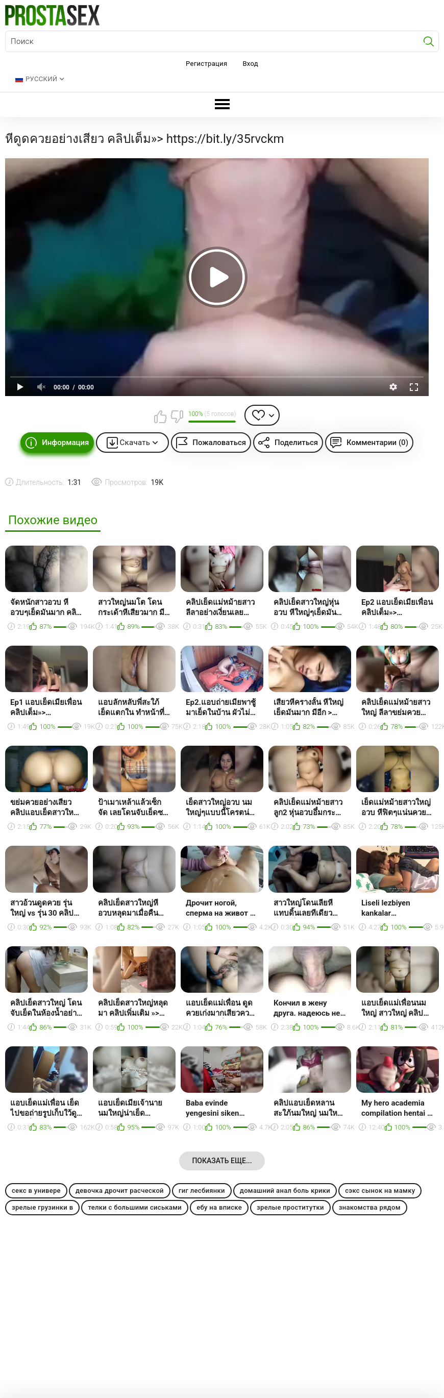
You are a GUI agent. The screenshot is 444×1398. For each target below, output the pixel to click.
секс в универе (36, 1190)
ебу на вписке (219, 1207)
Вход (250, 63)
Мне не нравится (176, 416)
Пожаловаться (219, 442)
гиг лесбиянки (202, 1190)
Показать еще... (222, 1161)
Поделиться (296, 442)
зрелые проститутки (290, 1207)
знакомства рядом (370, 1207)
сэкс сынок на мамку (380, 1190)
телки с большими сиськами (135, 1207)
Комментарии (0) (377, 442)
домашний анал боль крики (285, 1190)
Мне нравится (160, 416)
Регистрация (206, 63)
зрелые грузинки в (42, 1207)
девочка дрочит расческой (120, 1190)
